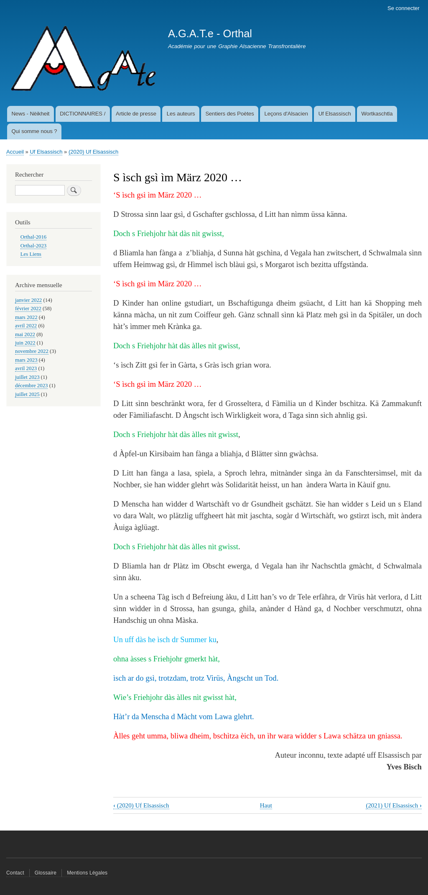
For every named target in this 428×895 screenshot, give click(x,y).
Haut (266, 805)
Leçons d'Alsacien (286, 114)
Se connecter (403, 8)
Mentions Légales (87, 873)
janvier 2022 (28, 300)
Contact (15, 873)
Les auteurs (181, 114)
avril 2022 (26, 326)
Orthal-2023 (33, 246)
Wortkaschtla (377, 114)
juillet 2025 (27, 394)
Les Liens (30, 254)
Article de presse (136, 114)
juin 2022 (25, 343)
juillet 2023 (27, 377)
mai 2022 (25, 334)
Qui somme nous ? (34, 131)
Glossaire (45, 873)
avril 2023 (26, 368)
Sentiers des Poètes (229, 114)
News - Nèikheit (30, 114)
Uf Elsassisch (334, 114)
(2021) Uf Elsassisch (394, 805)
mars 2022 (26, 317)
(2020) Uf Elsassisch (93, 152)
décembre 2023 (31, 385)
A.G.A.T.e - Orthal (210, 33)
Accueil (15, 152)
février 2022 (28, 308)
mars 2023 (26, 360)
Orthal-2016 (33, 237)
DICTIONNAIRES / (82, 114)
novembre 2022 (31, 351)
